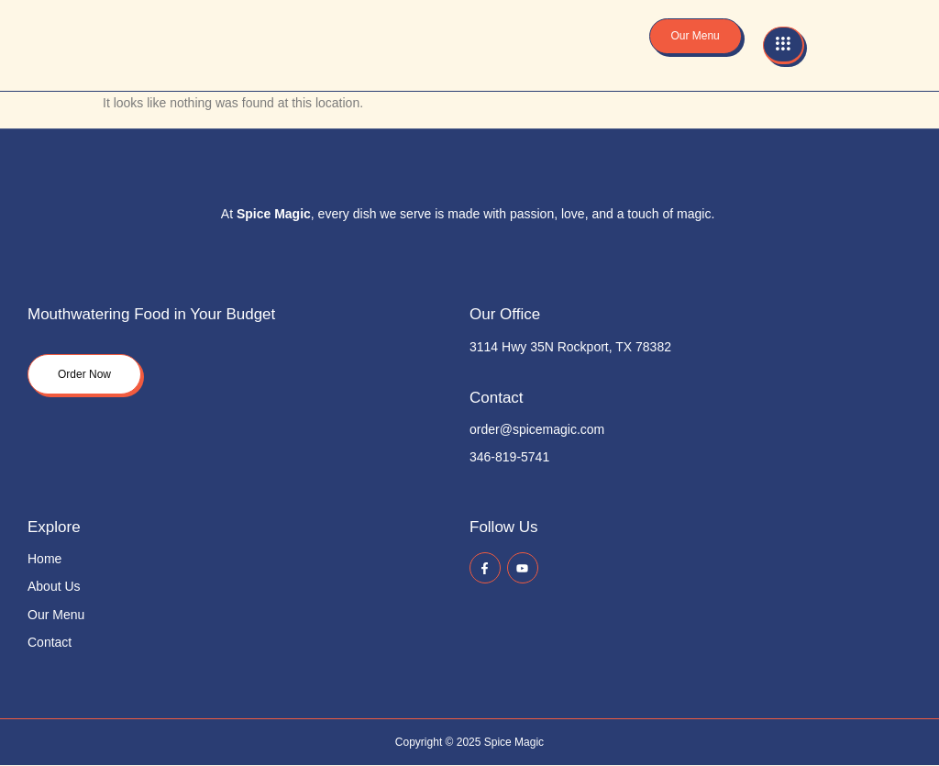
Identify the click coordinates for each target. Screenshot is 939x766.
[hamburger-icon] (783, 46)
